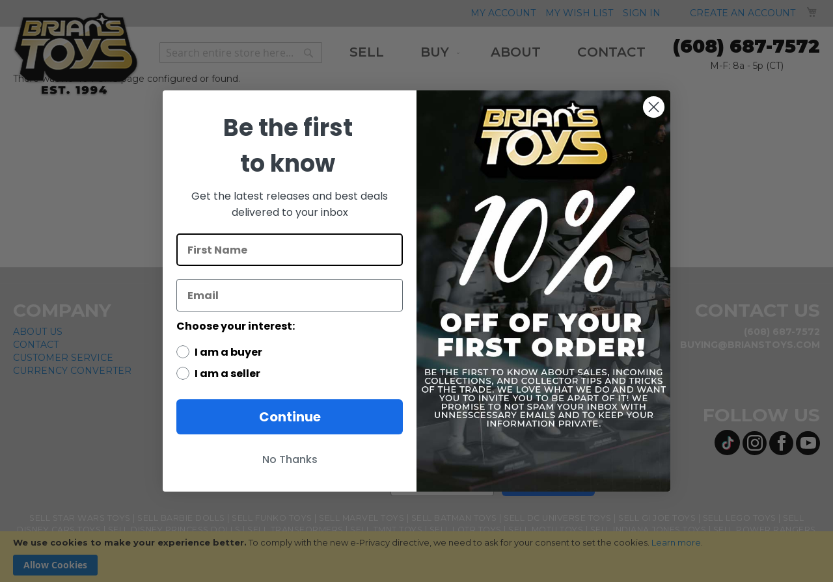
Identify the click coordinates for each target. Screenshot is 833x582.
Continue (290, 417)
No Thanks (290, 459)
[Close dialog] (653, 107)
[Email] (289, 295)
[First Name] (289, 249)
